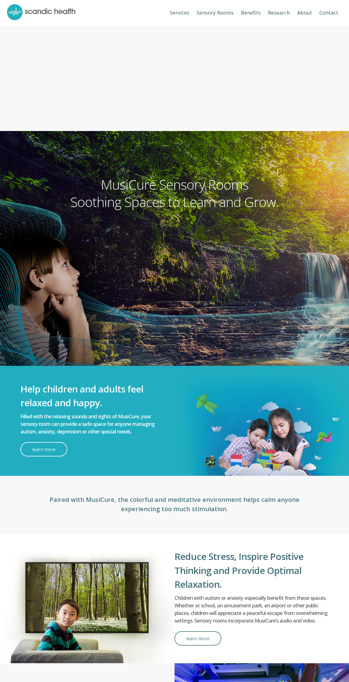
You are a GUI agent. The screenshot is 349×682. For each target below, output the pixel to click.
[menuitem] (179, 12)
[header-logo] (41, 12)
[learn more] (43, 449)
